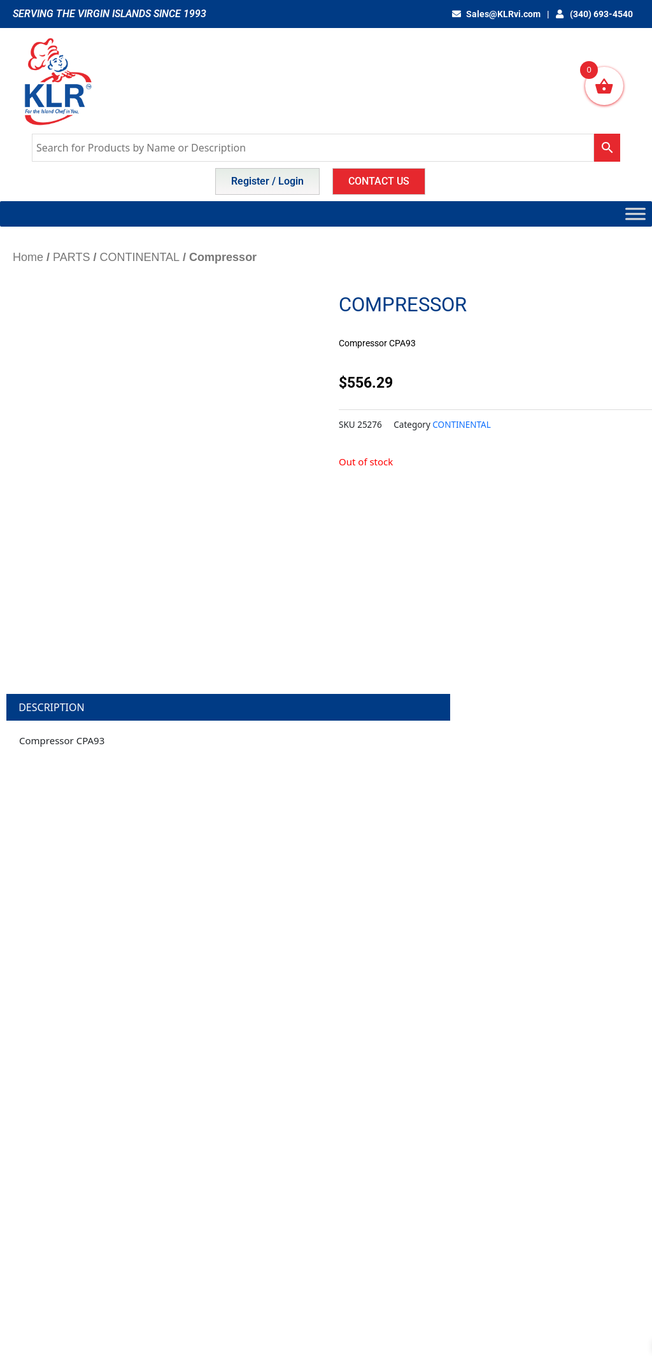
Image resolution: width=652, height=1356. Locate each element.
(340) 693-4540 (595, 14)
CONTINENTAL (139, 257)
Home (28, 257)
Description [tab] (51, 707)
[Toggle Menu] (635, 214)
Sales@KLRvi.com (496, 14)
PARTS (71, 257)
